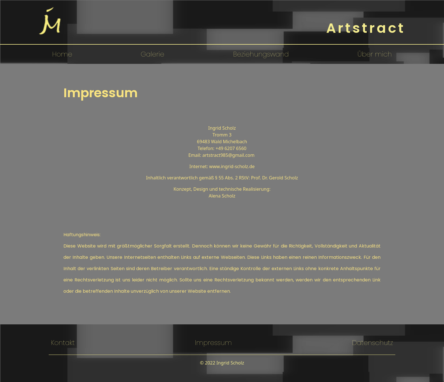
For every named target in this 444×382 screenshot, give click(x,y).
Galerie (152, 54)
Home (62, 54)
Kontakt (63, 342)
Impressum (213, 342)
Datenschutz (372, 342)
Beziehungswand (261, 54)
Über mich (374, 54)
